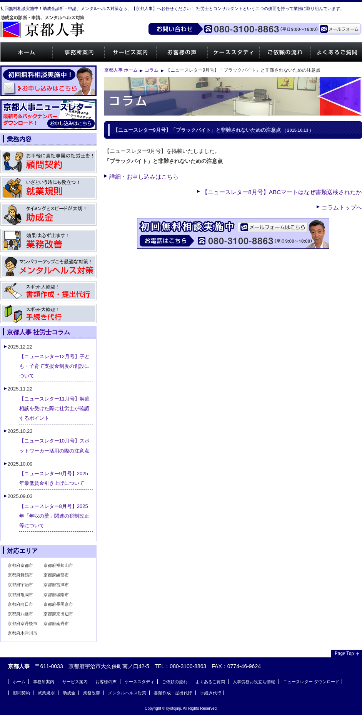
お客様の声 (182, 52)
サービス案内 (130, 52)
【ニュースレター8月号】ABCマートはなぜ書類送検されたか (282, 192)
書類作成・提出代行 (173, 693)
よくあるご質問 (210, 681)
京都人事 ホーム (121, 70)
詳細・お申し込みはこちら (143, 176)
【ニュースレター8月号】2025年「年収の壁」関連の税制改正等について (54, 515)
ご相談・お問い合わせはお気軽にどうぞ (233, 233)
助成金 (69, 693)
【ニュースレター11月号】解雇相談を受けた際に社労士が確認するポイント (54, 408)
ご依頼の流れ (285, 52)
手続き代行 (210, 693)
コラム (151, 70)
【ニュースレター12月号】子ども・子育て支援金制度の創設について (54, 366)
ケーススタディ (233, 52)
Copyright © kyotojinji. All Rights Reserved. (181, 708)
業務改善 (91, 693)
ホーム (26, 52)
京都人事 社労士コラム (38, 331)
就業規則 (46, 693)
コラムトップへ (342, 207)
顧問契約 (21, 693)
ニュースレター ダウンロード (311, 681)
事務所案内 (78, 52)
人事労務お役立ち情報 (254, 681)
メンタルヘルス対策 (127, 693)
